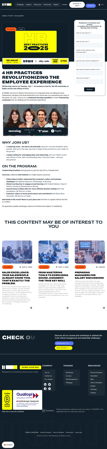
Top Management (71, 379)
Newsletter (94, 376)
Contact (64, 4)
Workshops (69, 372)
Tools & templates (96, 382)
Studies (92, 386)
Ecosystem (19, 16)
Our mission (49, 379)
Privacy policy (69, 432)
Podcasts (93, 389)
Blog (92, 379)
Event (11, 16)
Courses (68, 376)
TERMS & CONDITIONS (32, 432)
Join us (47, 372)
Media (4, 16)
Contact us (48, 376)
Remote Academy (96, 372)
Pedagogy (20, 4)
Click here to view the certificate (13, 411)
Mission (56, 4)
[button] (29, 5)
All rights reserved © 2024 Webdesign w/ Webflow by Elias (53, 435)
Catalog (93, 392)
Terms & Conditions (45, 432)
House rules (78, 432)
